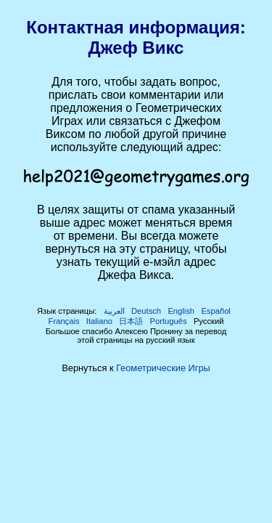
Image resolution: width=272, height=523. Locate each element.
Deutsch (146, 311)
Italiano (99, 321)
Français (64, 321)
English (181, 311)
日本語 (131, 321)
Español (215, 311)
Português (168, 321)
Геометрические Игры (163, 367)
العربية (114, 311)
